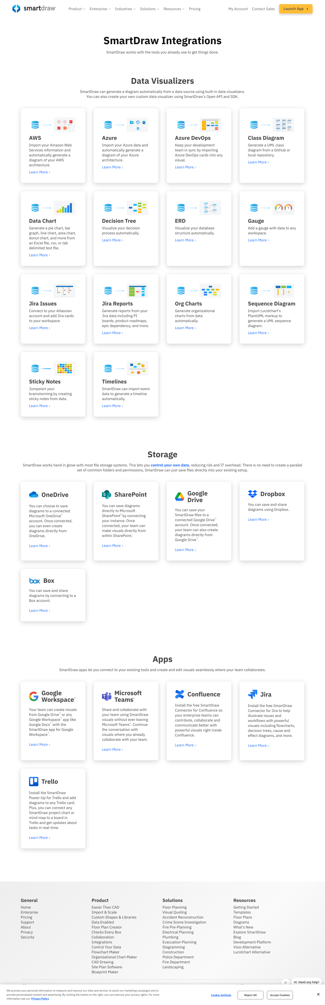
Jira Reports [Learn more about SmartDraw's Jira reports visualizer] (117, 303)
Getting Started (246, 907)
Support (27, 922)
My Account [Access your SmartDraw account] (238, 8)
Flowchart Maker (106, 952)
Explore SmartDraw (249, 932)
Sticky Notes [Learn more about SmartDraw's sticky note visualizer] (45, 381)
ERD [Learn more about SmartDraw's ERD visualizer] (180, 220)
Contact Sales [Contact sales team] (263, 8)
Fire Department (176, 962)
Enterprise (29, 912)
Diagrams (241, 922)
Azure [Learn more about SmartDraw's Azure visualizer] (109, 137)
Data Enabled (103, 922)
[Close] (318, 994)
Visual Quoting (174, 912)
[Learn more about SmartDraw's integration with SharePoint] (126, 494)
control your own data (170, 465)
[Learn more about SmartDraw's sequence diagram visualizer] (272, 290)
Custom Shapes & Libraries (114, 917)
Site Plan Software (107, 967)
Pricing (26, 917)
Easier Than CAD (105, 907)
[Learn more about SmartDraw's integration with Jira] (272, 694)
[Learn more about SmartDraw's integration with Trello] (53, 781)
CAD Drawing (102, 962)
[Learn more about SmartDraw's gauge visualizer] (272, 208)
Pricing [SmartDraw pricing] (194, 8)
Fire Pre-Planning (177, 927)
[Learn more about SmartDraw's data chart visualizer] (53, 208)
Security (27, 937)
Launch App (296, 8)
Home (26, 907)
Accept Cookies (280, 995)
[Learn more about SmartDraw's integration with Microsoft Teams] (126, 696)
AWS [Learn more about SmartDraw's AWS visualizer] (35, 137)
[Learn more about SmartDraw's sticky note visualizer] (53, 368)
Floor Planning (174, 907)
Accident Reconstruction (183, 917)
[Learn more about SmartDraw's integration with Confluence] (199, 694)
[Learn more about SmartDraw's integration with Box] (53, 580)
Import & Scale (104, 912)
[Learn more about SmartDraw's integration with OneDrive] (53, 494)
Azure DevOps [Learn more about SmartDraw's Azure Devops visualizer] (193, 137)
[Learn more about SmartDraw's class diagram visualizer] (272, 125)
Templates (242, 912)
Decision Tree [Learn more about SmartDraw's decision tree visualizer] (119, 220)
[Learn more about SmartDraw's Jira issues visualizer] (53, 290)
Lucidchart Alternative (251, 952)
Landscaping (172, 967)
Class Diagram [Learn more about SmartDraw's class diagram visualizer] (266, 137)
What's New (243, 927)
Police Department (178, 957)
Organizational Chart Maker (114, 957)
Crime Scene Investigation (184, 922)
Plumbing (170, 937)
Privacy (27, 932)
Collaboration (103, 937)
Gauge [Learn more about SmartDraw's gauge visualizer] (256, 220)
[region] (162, 994)
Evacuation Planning (179, 942)
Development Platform (252, 942)
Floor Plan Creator (107, 927)
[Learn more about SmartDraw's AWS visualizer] (53, 125)
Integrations (102, 942)
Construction (173, 952)
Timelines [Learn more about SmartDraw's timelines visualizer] (114, 381)
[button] (77, 8)
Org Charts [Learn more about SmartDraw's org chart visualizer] (188, 303)
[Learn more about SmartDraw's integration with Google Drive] (199, 496)
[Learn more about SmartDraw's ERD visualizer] (199, 208)
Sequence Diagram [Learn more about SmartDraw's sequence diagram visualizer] (271, 303)
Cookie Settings (221, 995)
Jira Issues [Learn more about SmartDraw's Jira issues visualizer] (43, 303)
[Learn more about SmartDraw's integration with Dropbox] (272, 494)
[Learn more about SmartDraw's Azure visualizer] (126, 125)
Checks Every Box (106, 932)
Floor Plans (242, 917)
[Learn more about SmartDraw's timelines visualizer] (126, 368)
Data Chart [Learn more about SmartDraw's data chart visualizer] (42, 220)
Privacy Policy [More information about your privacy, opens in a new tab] (40, 998)
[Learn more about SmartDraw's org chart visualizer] (199, 290)
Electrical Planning (178, 932)
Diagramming (173, 947)
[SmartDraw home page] (34, 9)
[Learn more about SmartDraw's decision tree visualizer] (126, 208)
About (26, 927)
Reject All (250, 995)
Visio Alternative (247, 947)
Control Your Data (106, 947)
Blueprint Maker (105, 972)
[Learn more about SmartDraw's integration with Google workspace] (53, 696)
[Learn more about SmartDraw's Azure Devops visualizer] (199, 125)
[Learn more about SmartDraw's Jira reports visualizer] (126, 290)
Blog (237, 937)
